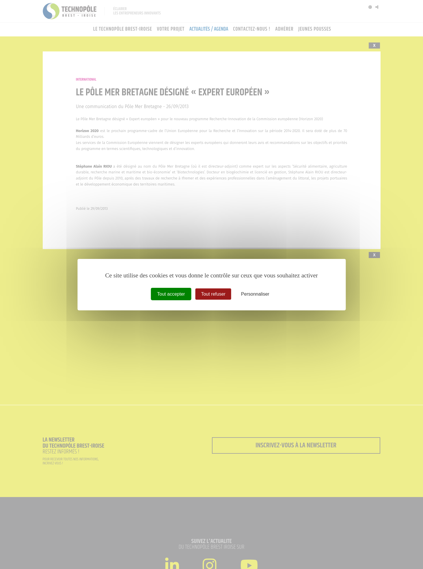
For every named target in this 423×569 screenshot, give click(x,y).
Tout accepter (171, 293)
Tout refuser (213, 293)
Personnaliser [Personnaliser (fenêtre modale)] (255, 293)
